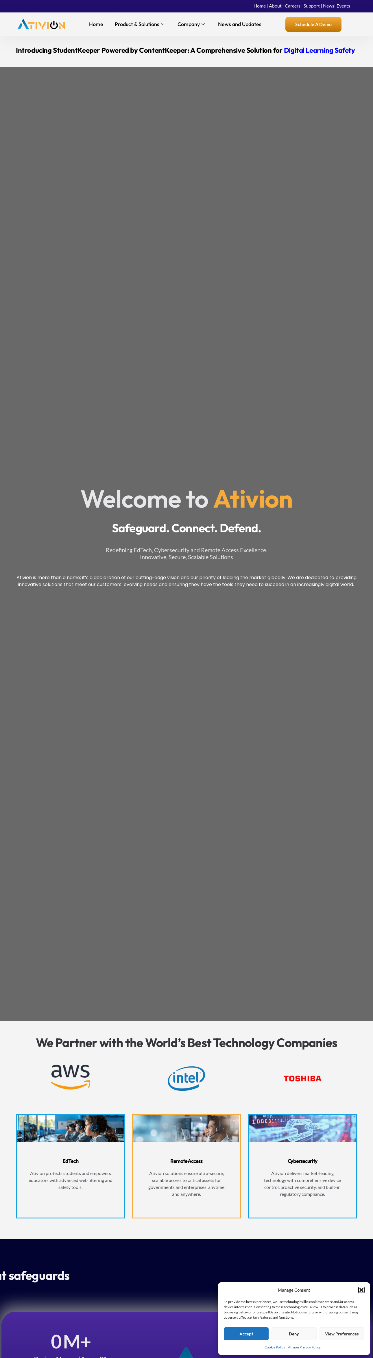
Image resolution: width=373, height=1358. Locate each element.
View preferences (342, 1334)
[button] (361, 1290)
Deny (294, 1334)
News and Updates (239, 24)
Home (260, 5)
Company (191, 24)
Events (343, 5)
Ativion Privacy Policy (304, 1347)
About (275, 5)
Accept (246, 1334)
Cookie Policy (275, 1347)
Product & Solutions (139, 24)
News (328, 5)
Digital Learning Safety (319, 50)
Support (312, 5)
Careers (292, 5)
